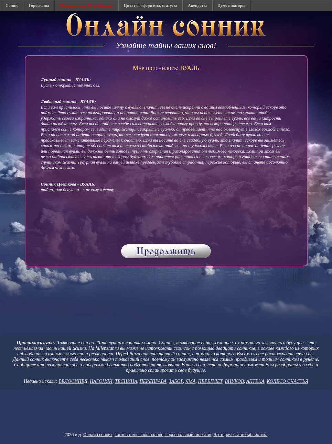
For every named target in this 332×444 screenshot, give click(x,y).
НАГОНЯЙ (101, 381)
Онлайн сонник (97, 434)
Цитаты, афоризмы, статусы (150, 5)
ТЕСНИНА (126, 381)
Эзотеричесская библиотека (240, 434)
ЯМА (190, 381)
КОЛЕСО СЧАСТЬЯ (287, 381)
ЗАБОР (176, 381)
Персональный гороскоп (187, 434)
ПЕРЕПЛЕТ (210, 381)
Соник (12, 5)
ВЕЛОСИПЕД (72, 381)
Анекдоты (197, 5)
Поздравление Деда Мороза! (86, 5)
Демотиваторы (231, 5)
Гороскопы (39, 5)
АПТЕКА (255, 381)
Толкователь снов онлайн (139, 434)
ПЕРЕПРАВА (152, 381)
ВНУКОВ (234, 381)
